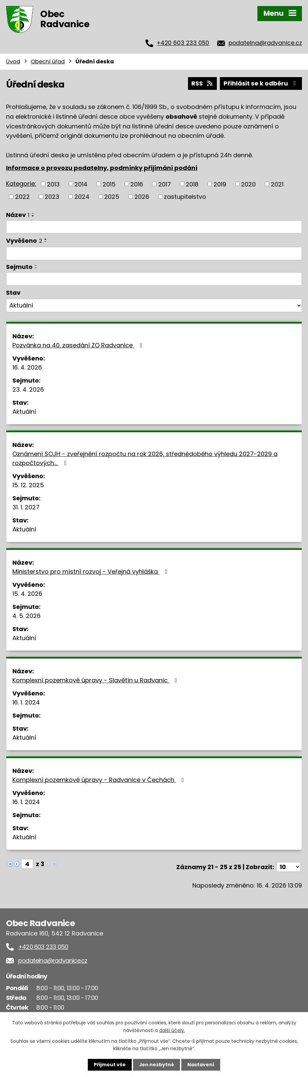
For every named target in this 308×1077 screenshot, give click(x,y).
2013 (53, 184)
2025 (111, 196)
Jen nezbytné (156, 1064)
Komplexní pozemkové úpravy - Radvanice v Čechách (99, 780)
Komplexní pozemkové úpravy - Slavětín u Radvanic (96, 680)
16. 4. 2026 (27, 367)
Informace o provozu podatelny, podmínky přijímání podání (101, 167)
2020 (248, 184)
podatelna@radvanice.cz (265, 43)
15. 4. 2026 (27, 593)
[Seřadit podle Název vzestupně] (33, 213)
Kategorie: (21, 183)
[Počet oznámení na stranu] (288, 867)
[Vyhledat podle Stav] (154, 305)
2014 (80, 184)
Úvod (13, 61)
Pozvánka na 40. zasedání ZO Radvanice (78, 345)
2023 (52, 196)
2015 (109, 184)
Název (17, 214)
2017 (164, 184)
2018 (192, 184)
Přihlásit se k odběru (261, 83)
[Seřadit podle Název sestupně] (33, 215)
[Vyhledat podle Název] (154, 226)
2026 (141, 196)
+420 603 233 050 (183, 43)
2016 (136, 184)
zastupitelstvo (185, 196)
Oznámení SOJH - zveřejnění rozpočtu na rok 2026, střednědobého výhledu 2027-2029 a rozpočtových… (145, 458)
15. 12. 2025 (28, 485)
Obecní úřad (48, 61)
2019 (219, 184)
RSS (202, 83)
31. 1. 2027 (26, 507)
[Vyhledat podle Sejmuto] (154, 278)
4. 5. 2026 (26, 616)
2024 (81, 196)
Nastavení (201, 1064)
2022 (22, 196)
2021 (277, 184)
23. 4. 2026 (28, 389)
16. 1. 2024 (26, 702)
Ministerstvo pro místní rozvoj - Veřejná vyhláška (91, 571)
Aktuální (24, 411)
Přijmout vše (110, 1064)
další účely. (172, 1030)
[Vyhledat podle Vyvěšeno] (154, 253)
